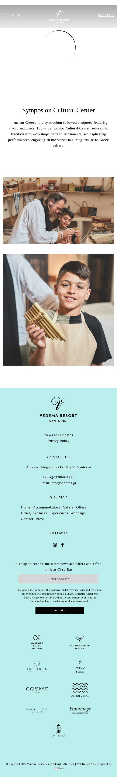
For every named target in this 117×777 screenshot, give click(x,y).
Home (26, 507)
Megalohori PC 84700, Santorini (65, 467)
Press (40, 518)
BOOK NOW (106, 14)
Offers (81, 507)
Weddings (78, 513)
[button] (12, 15)
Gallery (68, 507)
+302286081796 (61, 477)
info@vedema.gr (63, 483)
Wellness (40, 513)
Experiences (58, 513)
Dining (26, 513)
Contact (27, 518)
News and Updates (58, 435)
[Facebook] (62, 545)
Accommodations (46, 507)
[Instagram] (55, 545)
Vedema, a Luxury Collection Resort (74, 593)
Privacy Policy (58, 440)
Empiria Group (31, 597)
